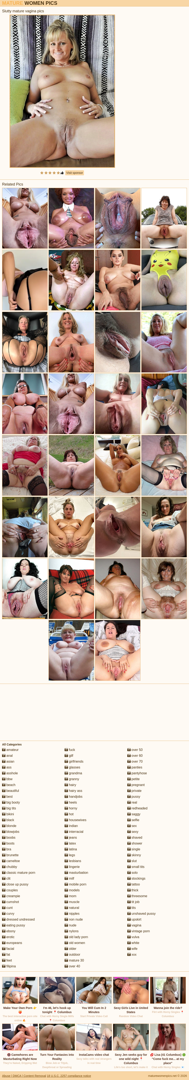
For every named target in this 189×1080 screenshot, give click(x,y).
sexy (132, 831)
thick (132, 890)
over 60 (135, 755)
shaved (134, 837)
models (72, 890)
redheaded (137, 808)
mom (70, 896)
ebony (8, 931)
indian (71, 826)
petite (133, 779)
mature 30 (74, 960)
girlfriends (74, 761)
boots (8, 843)
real (132, 802)
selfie (133, 820)
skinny (134, 855)
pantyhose (137, 773)
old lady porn (76, 937)
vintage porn (138, 931)
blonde (9, 826)
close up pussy (15, 884)
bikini (8, 814)
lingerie (72, 867)
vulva (133, 937)
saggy (133, 814)
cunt (7, 908)
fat (6, 954)
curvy (8, 913)
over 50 (135, 750)
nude (70, 925)
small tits (136, 867)
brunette (10, 855)
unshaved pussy (141, 913)
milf (69, 878)
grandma (73, 773)
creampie (11, 896)
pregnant (136, 785)
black (8, 820)
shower (134, 843)
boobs (8, 837)
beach (8, 785)
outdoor (72, 954)
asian (8, 761)
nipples (72, 913)
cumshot (10, 902)
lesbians (73, 861)
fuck (70, 750)
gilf (69, 755)
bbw (7, 779)
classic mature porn (18, 872)
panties (134, 767)
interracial (74, 831)
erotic (8, 937)
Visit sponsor (74, 172)
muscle (72, 902)
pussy (133, 796)
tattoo (133, 884)
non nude (74, 919)
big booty (11, 802)
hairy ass (73, 791)
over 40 (72, 966)
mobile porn (75, 884)
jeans (71, 837)
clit (6, 878)
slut (132, 861)
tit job (133, 902)
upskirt (134, 919)
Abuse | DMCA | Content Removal (24, 1075)
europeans (12, 943)
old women (75, 943)
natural (72, 908)
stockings (136, 878)
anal (7, 755)
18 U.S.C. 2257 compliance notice (69, 1075)
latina (71, 849)
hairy (70, 785)
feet (7, 960)
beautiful (10, 791)
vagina (134, 925)
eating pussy (13, 925)
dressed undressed (18, 919)
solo (132, 872)
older (70, 948)
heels (71, 802)
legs (70, 855)
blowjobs (10, 831)
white (133, 943)
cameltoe (11, 861)
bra (6, 849)
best (7, 796)
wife (132, 948)
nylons (72, 931)
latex (70, 843)
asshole (10, 773)
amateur (10, 750)
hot (69, 814)
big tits (9, 808)
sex (132, 826)
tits (131, 908)
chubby (9, 867)
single (133, 849)
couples (10, 890)
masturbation (76, 872)
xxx (131, 954)
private (134, 791)
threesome (137, 896)
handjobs (73, 796)
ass (6, 767)
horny (71, 808)
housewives (75, 820)
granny (72, 779)
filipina (9, 966)
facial (8, 948)
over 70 (135, 761)
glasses (72, 767)
